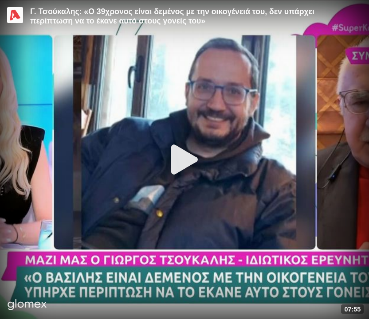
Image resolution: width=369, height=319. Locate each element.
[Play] (184, 159)
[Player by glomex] (27, 305)
